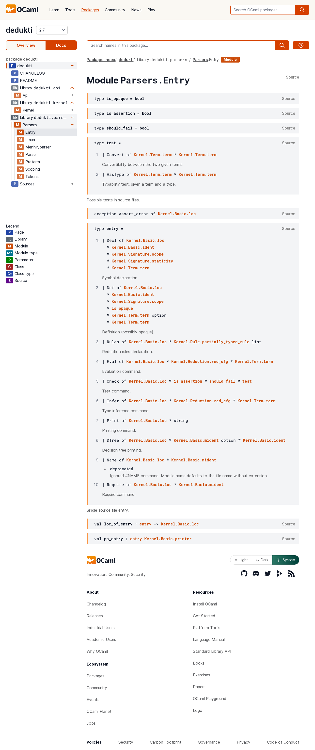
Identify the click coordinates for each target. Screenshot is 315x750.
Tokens (32, 176)
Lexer (30, 139)
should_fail (222, 381)
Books (199, 663)
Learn (54, 9)
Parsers (30, 124)
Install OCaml (205, 604)
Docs (61, 45)
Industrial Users (101, 627)
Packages (90, 9)
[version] (52, 30)
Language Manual (209, 639)
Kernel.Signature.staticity (142, 260)
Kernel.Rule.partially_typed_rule (211, 341)
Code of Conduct (283, 742)
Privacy (243, 742)
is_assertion (188, 381)
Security (125, 742)
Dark (262, 560)
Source (292, 77)
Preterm (32, 161)
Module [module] (230, 59)
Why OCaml (97, 651)
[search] (302, 10)
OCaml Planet (99, 711)
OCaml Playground (209, 698)
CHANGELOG (32, 73)
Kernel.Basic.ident (133, 247)
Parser (31, 154)
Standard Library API (212, 651)
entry (145, 523)
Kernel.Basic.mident (196, 440)
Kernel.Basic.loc (177, 213)
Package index (101, 59)
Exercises (201, 674)
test (247, 381)
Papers (199, 686)
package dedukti (22, 59)
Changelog (96, 604)
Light (241, 560)
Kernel (28, 110)
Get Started (204, 615)
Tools (70, 9)
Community (115, 9)
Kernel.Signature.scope (138, 254)
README (28, 80)
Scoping (32, 169)
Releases (95, 615)
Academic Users (101, 639)
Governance (209, 742)
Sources (27, 183)
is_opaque (122, 308)
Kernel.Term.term (153, 154)
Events (93, 699)
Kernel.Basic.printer (167, 538)
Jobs (91, 723)
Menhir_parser (38, 147)
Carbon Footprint (165, 742)
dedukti (19, 30)
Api (25, 95)
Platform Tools (206, 627)
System (285, 560)
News (136, 9)
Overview (26, 45)
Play (151, 9)
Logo (197, 710)
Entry (30, 132)
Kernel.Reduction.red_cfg (199, 361)
